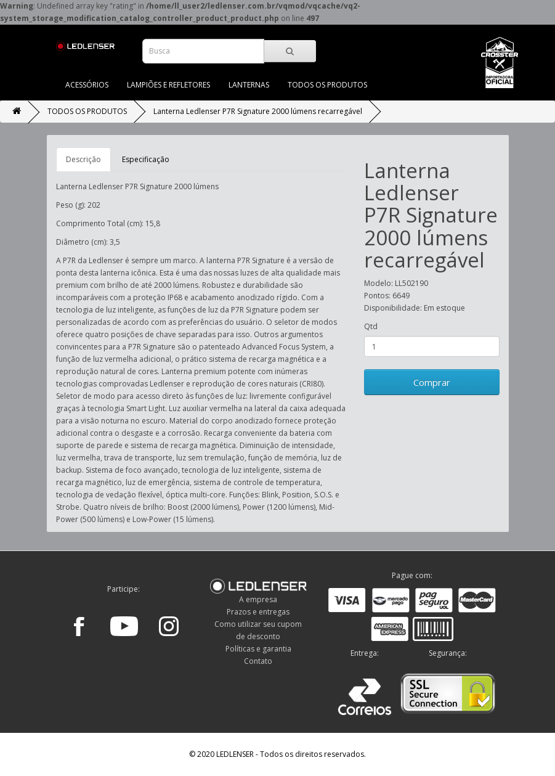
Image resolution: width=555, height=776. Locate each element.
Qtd (371, 326)
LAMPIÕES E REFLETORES (168, 85)
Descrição (83, 159)
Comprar (431, 382)
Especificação (145, 159)
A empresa (258, 599)
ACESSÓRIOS (86, 85)
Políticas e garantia (258, 648)
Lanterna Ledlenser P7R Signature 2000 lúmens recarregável (257, 111)
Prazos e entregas (258, 612)
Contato (258, 661)
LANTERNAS (249, 85)
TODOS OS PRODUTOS (327, 85)
